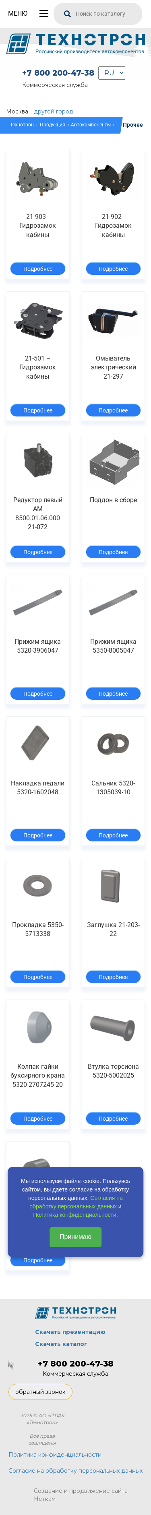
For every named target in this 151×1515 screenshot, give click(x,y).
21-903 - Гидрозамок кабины (37, 226)
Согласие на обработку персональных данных (75, 1470)
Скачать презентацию (70, 1332)
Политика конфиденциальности (74, 1215)
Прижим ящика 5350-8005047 (113, 646)
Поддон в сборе (113, 500)
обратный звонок (40, 1391)
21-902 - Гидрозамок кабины (113, 226)
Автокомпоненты (91, 125)
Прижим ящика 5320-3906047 (37, 646)
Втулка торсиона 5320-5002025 (113, 1071)
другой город (53, 111)
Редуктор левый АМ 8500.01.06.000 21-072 (37, 513)
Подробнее (37, 269)
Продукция (52, 125)
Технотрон (22, 125)
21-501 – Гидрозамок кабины (37, 367)
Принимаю (75, 1236)
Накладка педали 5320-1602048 (37, 787)
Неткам (45, 1499)
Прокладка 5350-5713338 (38, 929)
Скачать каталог (61, 1344)
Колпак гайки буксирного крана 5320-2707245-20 (37, 1075)
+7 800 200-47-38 (58, 73)
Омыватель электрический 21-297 (113, 367)
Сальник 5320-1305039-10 (113, 787)
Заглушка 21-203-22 (113, 929)
